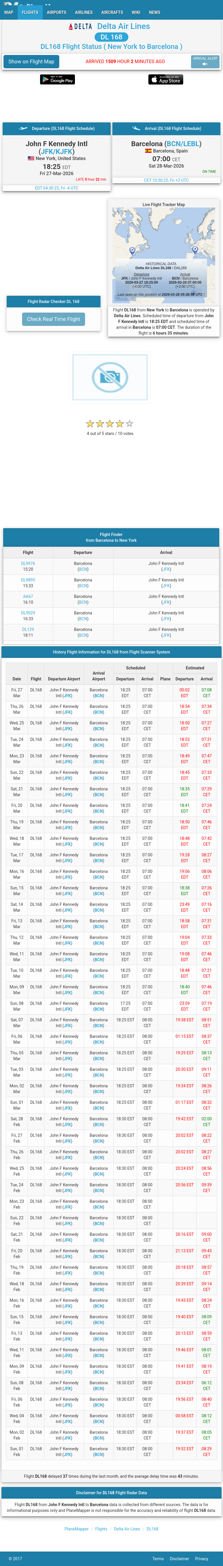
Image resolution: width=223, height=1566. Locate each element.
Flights (101, 1529)
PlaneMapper (77, 1529)
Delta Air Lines (123, 26)
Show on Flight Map (31, 61)
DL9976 (28, 563)
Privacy (204, 1558)
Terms (161, 1558)
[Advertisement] (111, 103)
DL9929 (28, 613)
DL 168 (111, 37)
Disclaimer (182, 1558)
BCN (83, 569)
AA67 (28, 596)
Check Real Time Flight (53, 319)
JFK (166, 569)
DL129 (28, 629)
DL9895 (28, 580)
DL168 (152, 1529)
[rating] (110, 430)
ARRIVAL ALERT (205, 61)
